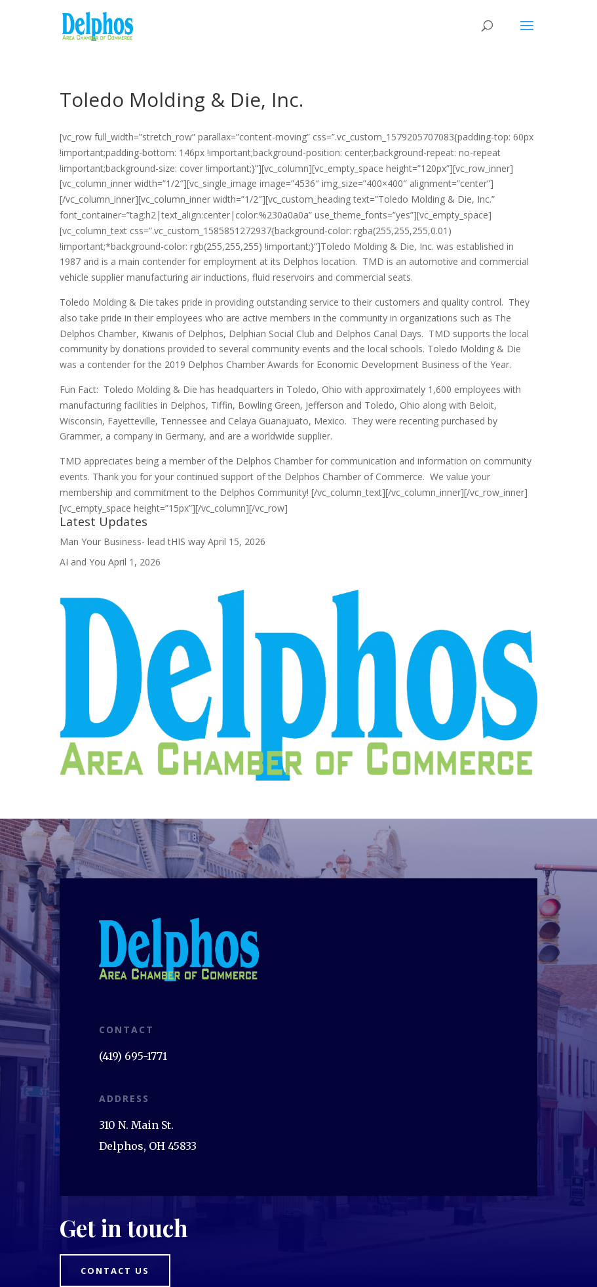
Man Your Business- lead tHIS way (132, 541)
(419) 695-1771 (133, 1056)
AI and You (83, 562)
